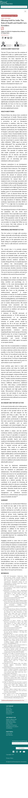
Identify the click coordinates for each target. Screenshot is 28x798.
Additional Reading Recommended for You (13, 700)
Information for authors (12, 726)
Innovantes (24, 761)
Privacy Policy (9, 758)
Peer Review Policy (11, 722)
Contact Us (9, 713)
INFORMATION (11, 717)
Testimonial (9, 733)
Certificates (9, 728)
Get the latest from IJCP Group (19, 741)
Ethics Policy (9, 723)
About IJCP (9, 709)
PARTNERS (9, 731)
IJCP (13, 754)
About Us (8, 708)
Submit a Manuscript (11, 719)
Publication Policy (10, 720)
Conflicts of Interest (11, 725)
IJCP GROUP (9, 706)
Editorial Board (10, 712)
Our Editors (9, 710)
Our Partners (9, 735)
